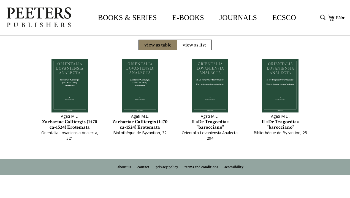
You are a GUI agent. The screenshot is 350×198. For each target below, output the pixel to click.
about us (124, 166)
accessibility (233, 166)
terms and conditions (201, 166)
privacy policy (167, 166)
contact (143, 166)
